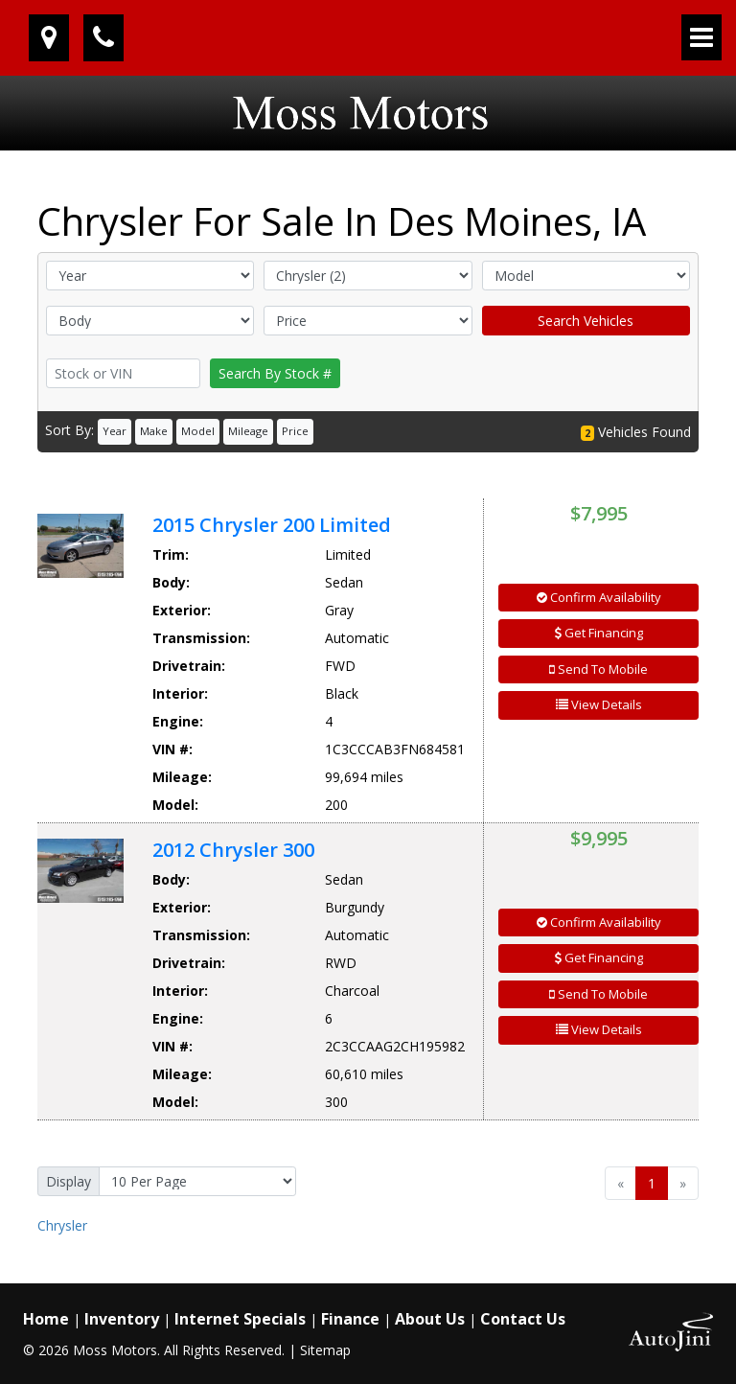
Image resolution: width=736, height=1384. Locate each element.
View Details (599, 704)
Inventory (121, 1318)
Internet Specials (240, 1318)
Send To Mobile (598, 669)
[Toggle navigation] (701, 37)
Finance (350, 1318)
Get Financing (599, 632)
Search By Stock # (275, 373)
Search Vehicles (585, 320)
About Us (430, 1318)
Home (46, 1318)
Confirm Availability (599, 597)
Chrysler (62, 1225)
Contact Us (522, 1318)
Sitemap (325, 1350)
